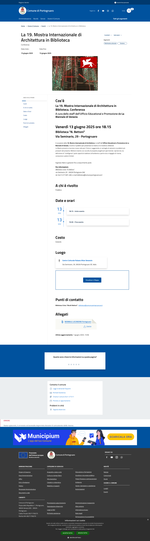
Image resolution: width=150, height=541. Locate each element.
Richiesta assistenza (53, 513)
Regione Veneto (24, 2)
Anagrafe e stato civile (54, 472)
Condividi (108, 35)
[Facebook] (97, 10)
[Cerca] (129, 10)
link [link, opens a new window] (93, 529)
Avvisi (106, 479)
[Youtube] (102, 10)
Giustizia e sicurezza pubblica (84, 475)
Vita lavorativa (52, 479)
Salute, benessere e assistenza (85, 486)
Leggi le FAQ (51, 510)
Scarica (87, 326)
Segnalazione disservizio (55, 506)
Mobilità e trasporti (53, 486)
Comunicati (107, 475)
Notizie (106, 472)
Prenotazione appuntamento (56, 503)
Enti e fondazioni (24, 482)
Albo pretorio (79, 506)
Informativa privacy (81, 510)
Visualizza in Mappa (92, 280)
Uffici (20, 479)
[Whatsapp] (112, 10)
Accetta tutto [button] (67, 533)
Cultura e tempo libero (54, 475)
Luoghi (106, 488)
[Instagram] (107, 10)
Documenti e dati (24, 493)
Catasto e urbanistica (54, 482)
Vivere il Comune (33, 26)
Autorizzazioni (80, 489)
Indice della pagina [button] (28, 97)
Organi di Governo (25, 472)
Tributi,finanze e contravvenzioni (86, 479)
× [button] (148, 519)
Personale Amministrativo (27, 489)
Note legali (78, 513)
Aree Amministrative (25, 475)
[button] (75, 537)
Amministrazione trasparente (85, 503)
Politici (21, 486)
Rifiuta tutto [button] (82, 533)
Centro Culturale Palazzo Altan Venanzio (77, 260)
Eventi (44, 26)
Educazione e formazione (83, 472)
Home (23, 26)
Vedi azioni (118, 35)
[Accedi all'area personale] (121, 2)
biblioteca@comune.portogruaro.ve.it (91, 305)
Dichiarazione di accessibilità (84, 517)
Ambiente (78, 482)
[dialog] (75, 529)
